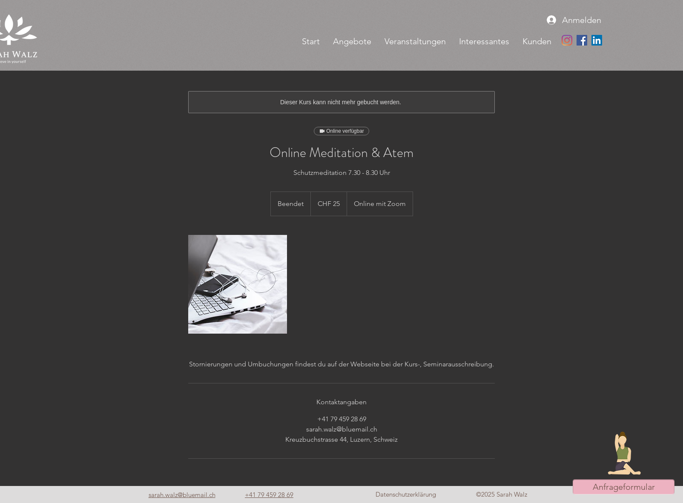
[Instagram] (567, 40)
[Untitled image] (237, 284)
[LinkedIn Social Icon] (596, 40)
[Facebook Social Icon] (582, 40)
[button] (352, 41)
